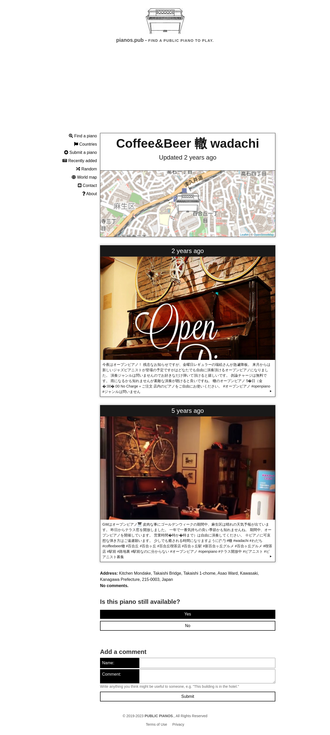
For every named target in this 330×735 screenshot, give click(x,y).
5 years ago (187, 410)
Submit (187, 696)
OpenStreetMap (264, 234)
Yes (187, 614)
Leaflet (244, 234)
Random (86, 169)
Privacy (178, 724)
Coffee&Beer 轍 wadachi (187, 143)
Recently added (79, 161)
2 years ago (187, 250)
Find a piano (83, 136)
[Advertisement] (165, 93)
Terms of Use (156, 724)
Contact (87, 185)
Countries (85, 144)
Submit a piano (80, 152)
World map (84, 177)
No (187, 625)
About (89, 194)
